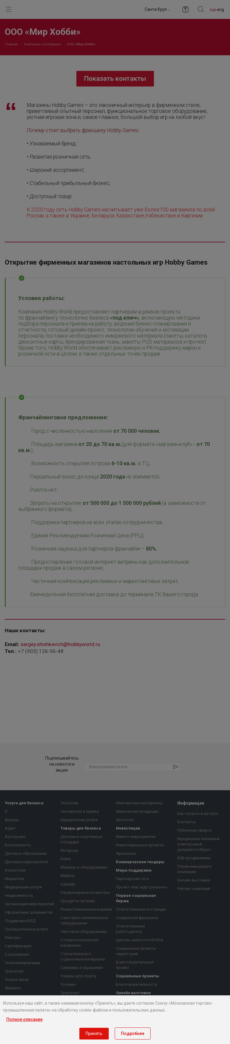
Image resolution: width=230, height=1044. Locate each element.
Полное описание (24, 1019)
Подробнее (132, 1033)
